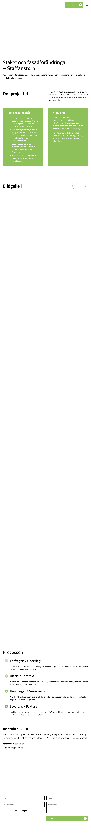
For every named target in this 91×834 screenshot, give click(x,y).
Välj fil (24, 810)
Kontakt (75, 4)
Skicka (68, 818)
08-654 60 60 (17, 743)
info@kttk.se (16, 747)
